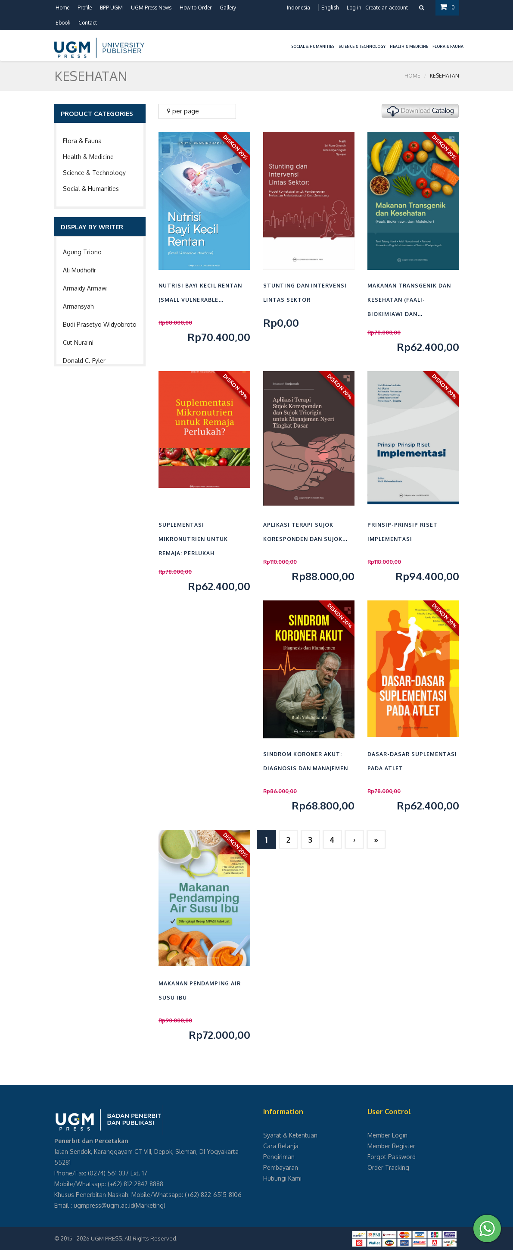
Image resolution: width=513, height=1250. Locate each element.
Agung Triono (82, 252)
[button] (287, 41)
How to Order (195, 7)
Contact (87, 22)
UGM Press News (151, 7)
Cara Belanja (280, 1146)
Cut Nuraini (78, 342)
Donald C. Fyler (84, 360)
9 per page (183, 111)
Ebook (63, 22)
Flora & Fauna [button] (447, 46)
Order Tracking (388, 1167)
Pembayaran (280, 1167)
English (330, 7)
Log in (354, 7)
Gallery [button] (228, 7)
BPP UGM (111, 7)
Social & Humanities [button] (312, 46)
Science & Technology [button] (362, 46)
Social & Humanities (91, 188)
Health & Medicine (88, 156)
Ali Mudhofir (79, 270)
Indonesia (298, 7)
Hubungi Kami (282, 1178)
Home (62, 7)
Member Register (391, 1146)
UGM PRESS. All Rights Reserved (133, 1238)
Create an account (386, 7)
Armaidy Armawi (85, 288)
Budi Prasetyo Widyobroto (100, 324)
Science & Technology (94, 172)
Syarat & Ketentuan (290, 1135)
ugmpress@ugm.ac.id (104, 1205)
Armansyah (78, 306)
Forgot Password (391, 1156)
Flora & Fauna (82, 140)
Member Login (387, 1135)
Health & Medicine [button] (409, 46)
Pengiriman (279, 1156)
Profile (85, 7)
